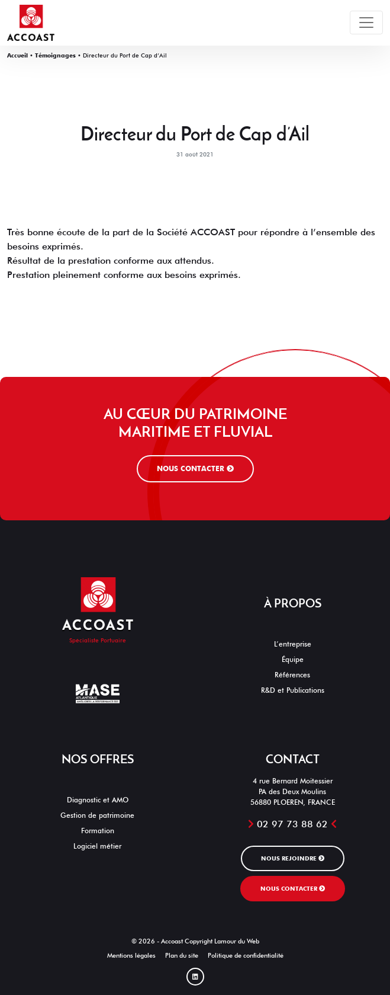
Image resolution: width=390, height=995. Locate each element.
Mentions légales (131, 955)
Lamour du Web (236, 941)
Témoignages (55, 55)
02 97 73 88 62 (292, 824)
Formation (97, 830)
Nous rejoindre (292, 858)
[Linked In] (195, 977)
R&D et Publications (292, 690)
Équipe (293, 659)
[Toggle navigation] (366, 22)
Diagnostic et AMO (97, 799)
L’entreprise (292, 643)
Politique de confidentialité (245, 955)
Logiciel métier (97, 846)
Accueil (17, 55)
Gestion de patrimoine (97, 815)
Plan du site (181, 955)
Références (292, 674)
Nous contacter (195, 468)
